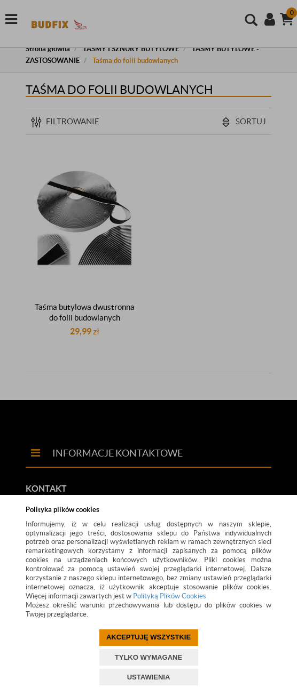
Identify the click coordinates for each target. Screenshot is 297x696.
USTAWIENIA (148, 677)
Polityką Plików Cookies (169, 596)
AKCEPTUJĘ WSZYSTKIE (148, 637)
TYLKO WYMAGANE (148, 657)
